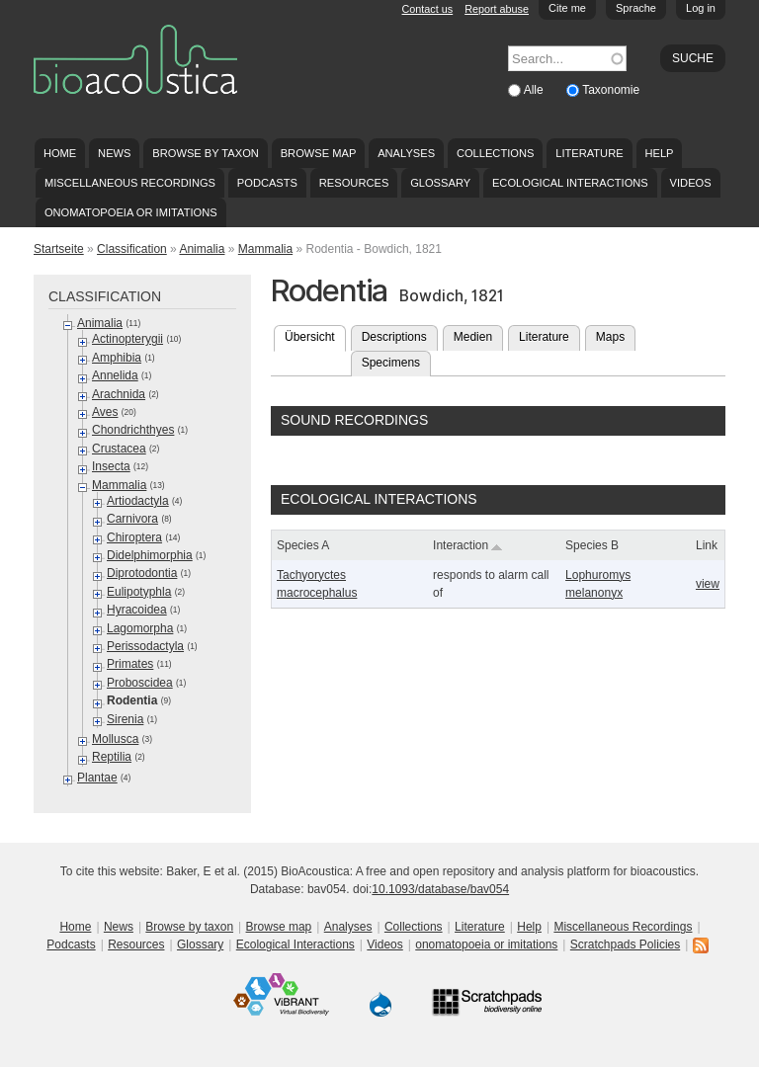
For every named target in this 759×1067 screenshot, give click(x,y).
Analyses (406, 153)
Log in (701, 8)
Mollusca (115, 739)
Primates (130, 664)
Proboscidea (140, 683)
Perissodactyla (145, 646)
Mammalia (265, 249)
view (707, 584)
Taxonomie (610, 90)
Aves (105, 412)
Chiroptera (134, 537)
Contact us (428, 9)
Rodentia (132, 700)
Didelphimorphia (150, 555)
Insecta (111, 466)
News (114, 153)
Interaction (468, 545)
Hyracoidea (137, 609)
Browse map (319, 153)
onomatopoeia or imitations (130, 212)
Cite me (567, 8)
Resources (353, 183)
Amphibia (116, 358)
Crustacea (119, 448)
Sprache (636, 8)
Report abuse (496, 9)
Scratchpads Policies (625, 944)
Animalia (201, 249)
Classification (132, 249)
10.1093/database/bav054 (440, 889)
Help (658, 153)
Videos (691, 183)
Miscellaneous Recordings (129, 183)
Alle (535, 90)
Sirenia (125, 719)
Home (59, 153)
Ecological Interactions (570, 183)
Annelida (115, 375)
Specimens (391, 362)
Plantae (97, 777)
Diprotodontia (142, 573)
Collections (496, 153)
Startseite (59, 249)
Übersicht (315, 335)
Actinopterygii (127, 339)
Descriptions (394, 337)
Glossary (440, 183)
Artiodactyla (138, 501)
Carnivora (132, 519)
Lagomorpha (140, 628)
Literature (589, 153)
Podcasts (267, 183)
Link (706, 545)
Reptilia (111, 757)
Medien (473, 337)
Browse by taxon (205, 153)
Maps (610, 337)
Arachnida (118, 394)
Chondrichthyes (133, 430)
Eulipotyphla (139, 592)
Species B (592, 545)
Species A (303, 545)
